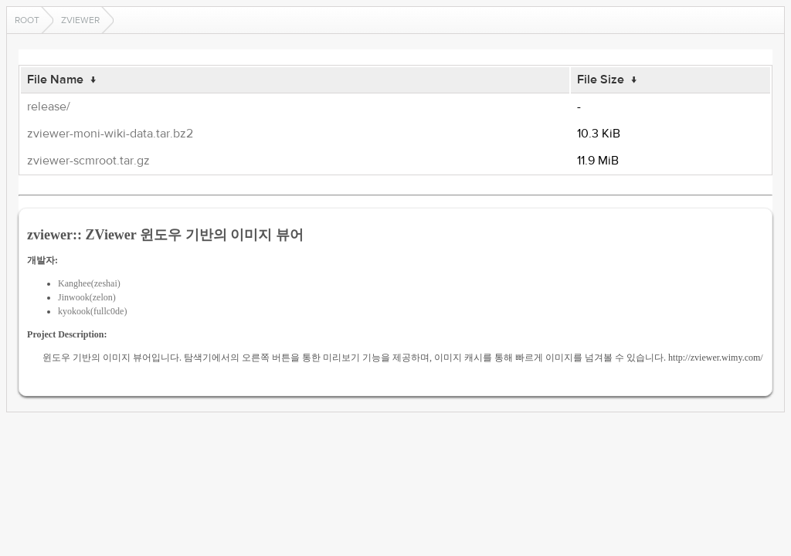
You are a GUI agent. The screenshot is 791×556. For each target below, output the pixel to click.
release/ (48, 106)
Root (27, 20)
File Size (600, 79)
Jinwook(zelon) (87, 297)
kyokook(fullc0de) (92, 311)
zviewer (80, 20)
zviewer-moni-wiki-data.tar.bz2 (110, 133)
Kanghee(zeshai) (89, 283)
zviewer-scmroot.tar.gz (88, 160)
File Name (55, 79)
